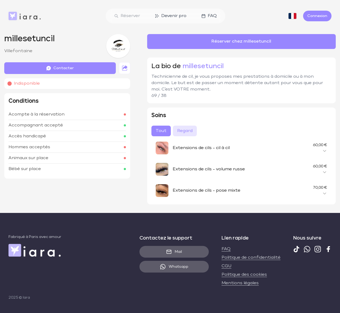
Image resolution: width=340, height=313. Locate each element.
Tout (161, 131)
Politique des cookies (244, 275)
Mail (174, 251)
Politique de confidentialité (251, 258)
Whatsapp (174, 266)
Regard (185, 131)
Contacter (60, 68)
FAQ (209, 16)
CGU (226, 266)
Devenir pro (170, 16)
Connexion (317, 16)
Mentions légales (240, 283)
